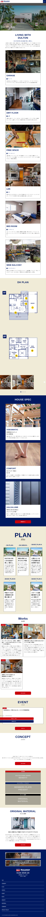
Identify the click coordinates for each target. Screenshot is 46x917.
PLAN (3, 886)
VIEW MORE (23, 693)
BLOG (3, 896)
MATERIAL (4, 903)
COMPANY (4, 906)
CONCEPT (4, 883)
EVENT (3, 893)
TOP (2, 4)
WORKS (3, 890)
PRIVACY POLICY (5, 909)
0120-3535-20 (23, 873)
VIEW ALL (23, 728)
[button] (1, 382)
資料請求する (23, 521)
